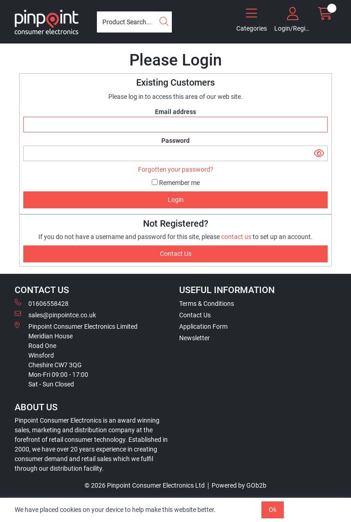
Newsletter (194, 338)
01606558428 (42, 303)
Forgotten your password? (175, 169)
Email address (175, 111)
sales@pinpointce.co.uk (55, 314)
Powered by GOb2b (239, 485)
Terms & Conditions (206, 303)
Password (175, 140)
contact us (237, 236)
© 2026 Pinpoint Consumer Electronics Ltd (145, 485)
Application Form (203, 326)
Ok (273, 509)
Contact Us (195, 315)
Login (176, 199)
